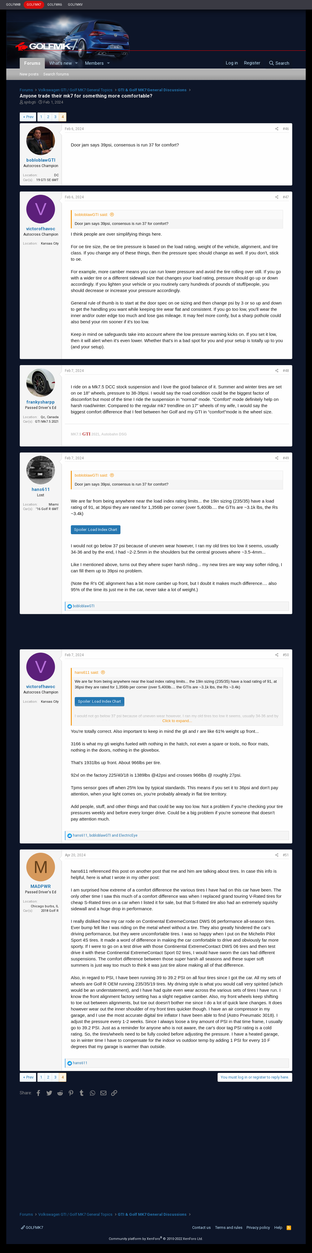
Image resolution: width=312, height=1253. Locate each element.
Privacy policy (258, 1227)
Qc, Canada (50, 417)
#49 (286, 458)
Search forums (56, 74)
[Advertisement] (156, 631)
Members (94, 63)
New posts (29, 74)
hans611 (41, 489)
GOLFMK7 (34, 4)
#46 (286, 129)
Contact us (201, 1227)
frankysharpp (41, 402)
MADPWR (40, 886)
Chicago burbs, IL (45, 906)
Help (278, 1227)
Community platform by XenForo (156, 1239)
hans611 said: (87, 672)
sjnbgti (30, 102)
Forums (32, 63)
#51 (286, 855)
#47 (286, 197)
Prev (29, 117)
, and (105, 835)
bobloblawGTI (40, 160)
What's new (60, 63)
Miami (54, 504)
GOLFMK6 (54, 4)
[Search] (279, 63)
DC (56, 175)
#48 (286, 371)
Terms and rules (228, 1227)
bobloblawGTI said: (91, 214)
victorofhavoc (40, 228)
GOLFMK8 (13, 4)
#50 (286, 655)
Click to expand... (177, 721)
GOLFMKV (75, 4)
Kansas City (50, 243)
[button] (76, 63)
